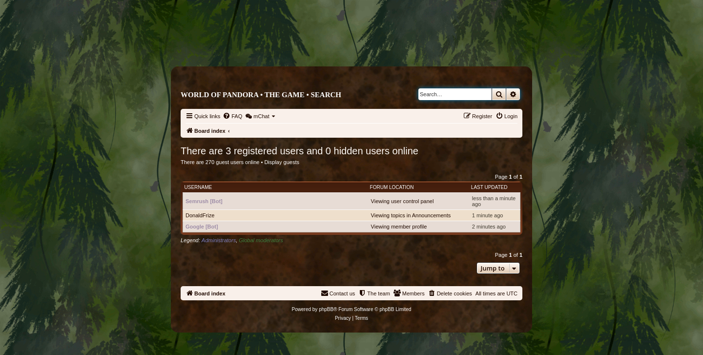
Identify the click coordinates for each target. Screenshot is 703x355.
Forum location (392, 187)
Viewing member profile (399, 227)
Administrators (219, 240)
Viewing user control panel (402, 201)
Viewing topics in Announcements (411, 215)
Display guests (281, 162)
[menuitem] (232, 116)
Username (198, 187)
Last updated (489, 187)
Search (325, 95)
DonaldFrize (200, 215)
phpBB (326, 309)
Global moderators (261, 240)
